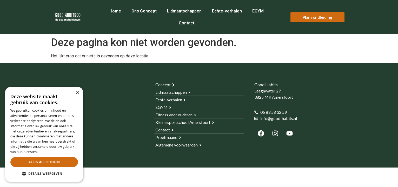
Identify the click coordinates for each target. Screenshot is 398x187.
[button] (44, 173)
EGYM (258, 11)
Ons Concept (144, 11)
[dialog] (44, 134)
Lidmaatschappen (184, 11)
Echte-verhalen (227, 11)
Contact (186, 23)
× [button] (77, 93)
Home (115, 11)
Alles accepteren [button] (44, 162)
